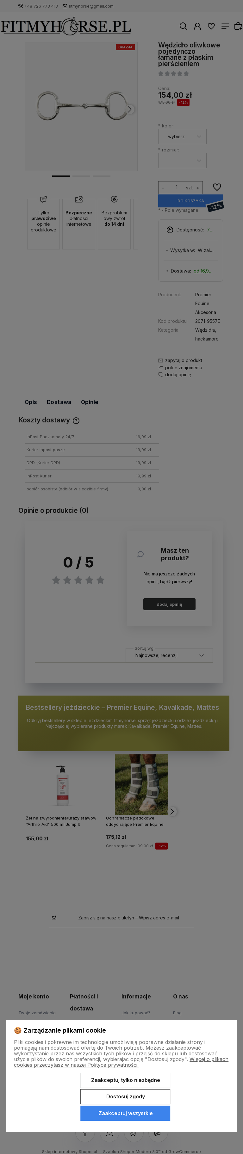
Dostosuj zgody (125, 1096)
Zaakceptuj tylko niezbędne (125, 1080)
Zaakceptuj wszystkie (125, 1113)
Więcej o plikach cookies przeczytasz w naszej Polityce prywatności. (121, 1062)
